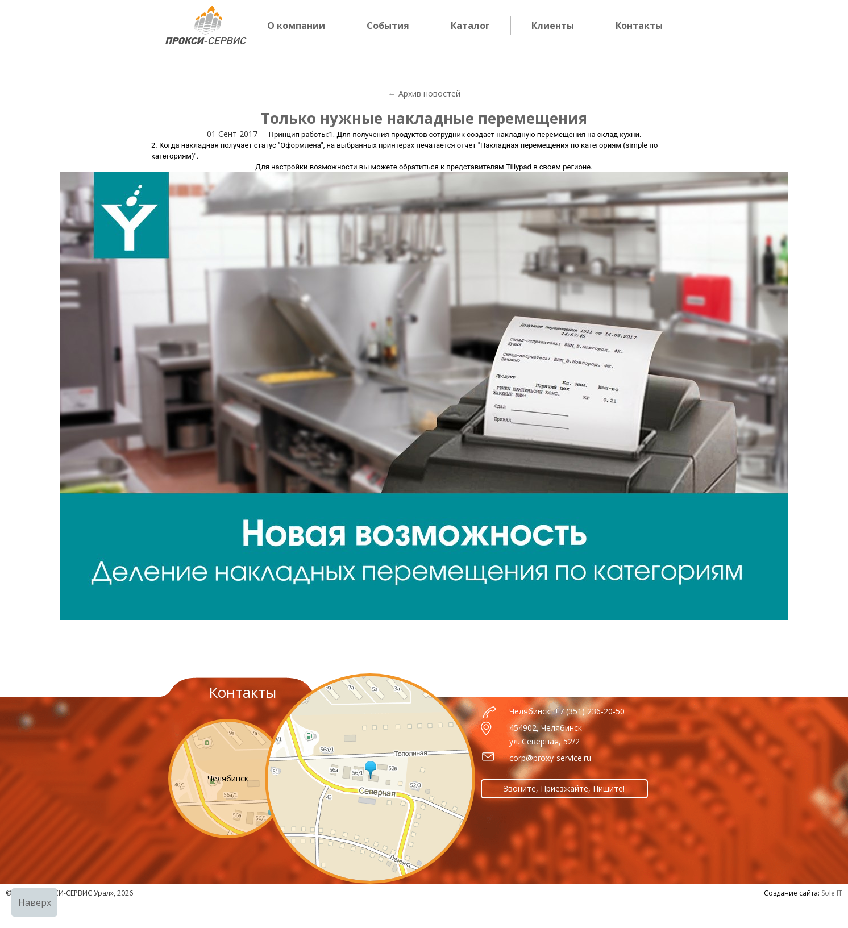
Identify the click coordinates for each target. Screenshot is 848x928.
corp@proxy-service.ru (550, 757)
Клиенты (552, 25)
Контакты (639, 25)
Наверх (34, 902)
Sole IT (831, 893)
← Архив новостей (424, 93)
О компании (296, 25)
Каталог (470, 25)
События (388, 25)
